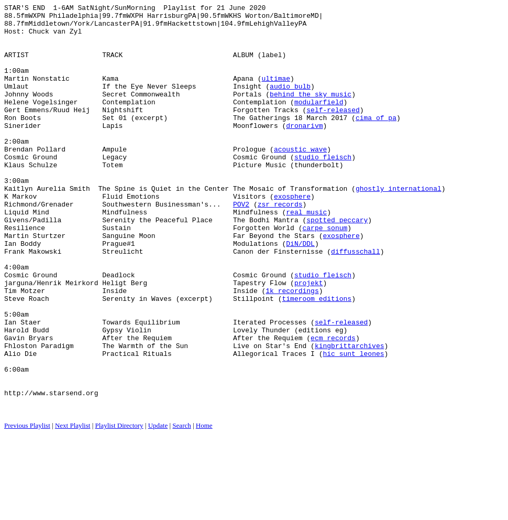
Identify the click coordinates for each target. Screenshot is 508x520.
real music (306, 254)
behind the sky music (310, 112)
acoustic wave (300, 178)
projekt (308, 339)
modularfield (319, 122)
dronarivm (304, 150)
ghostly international (398, 226)
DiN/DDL (300, 292)
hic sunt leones (353, 424)
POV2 (241, 245)
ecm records (333, 405)
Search (181, 507)
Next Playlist (73, 507)
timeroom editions (316, 358)
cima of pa (376, 141)
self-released (332, 131)
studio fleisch (322, 188)
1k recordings (292, 348)
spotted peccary (337, 263)
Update (158, 507)
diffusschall (355, 301)
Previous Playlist (27, 507)
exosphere (292, 235)
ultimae (275, 94)
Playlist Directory (119, 507)
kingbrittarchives (349, 414)
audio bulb (290, 103)
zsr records (280, 245)
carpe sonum (324, 273)
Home (204, 507)
